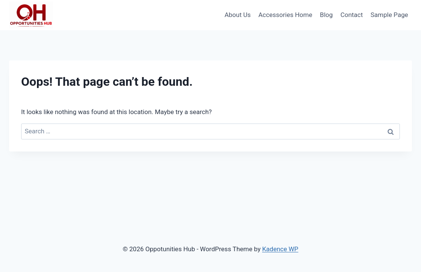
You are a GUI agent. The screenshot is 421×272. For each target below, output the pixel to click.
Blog (326, 15)
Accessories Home (285, 15)
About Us (237, 15)
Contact (351, 15)
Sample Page (389, 15)
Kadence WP (280, 249)
